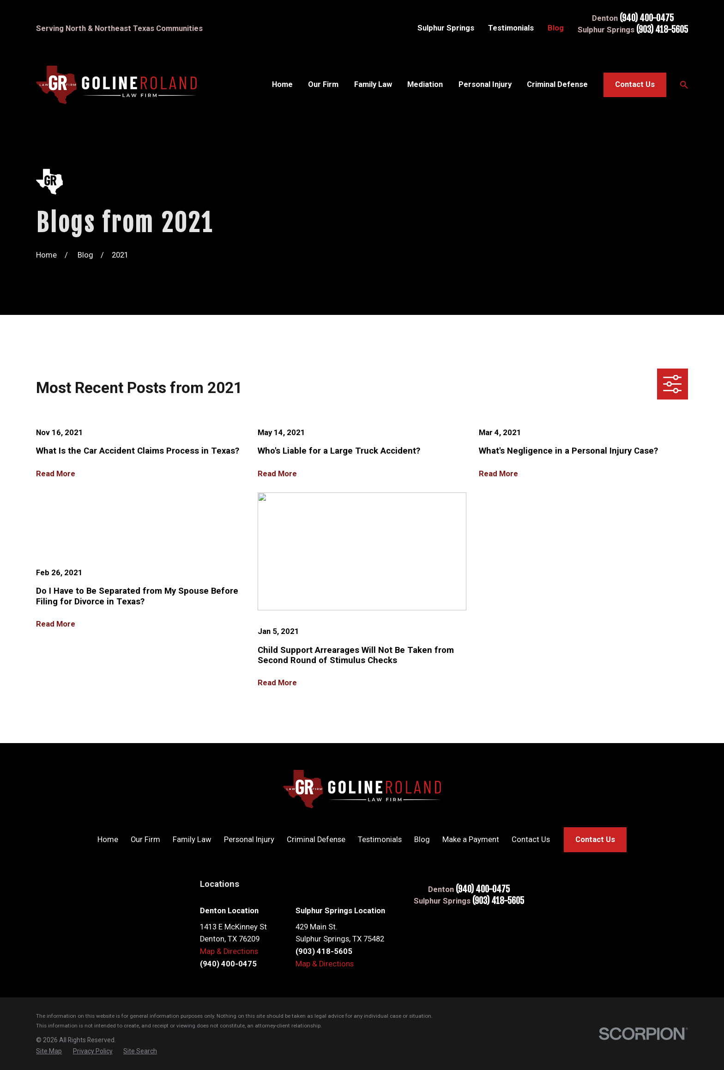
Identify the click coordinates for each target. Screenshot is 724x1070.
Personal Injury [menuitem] (485, 84)
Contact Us (635, 84)
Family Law (192, 839)
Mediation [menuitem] (425, 84)
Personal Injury (249, 839)
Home (107, 839)
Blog (556, 28)
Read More (55, 474)
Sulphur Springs (445, 28)
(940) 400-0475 (647, 18)
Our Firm (145, 839)
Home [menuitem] (282, 84)
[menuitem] (49, 1051)
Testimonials (511, 28)
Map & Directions (229, 951)
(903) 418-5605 (662, 29)
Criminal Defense (316, 839)
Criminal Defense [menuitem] (557, 84)
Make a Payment (470, 839)
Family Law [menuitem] (373, 84)
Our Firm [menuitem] (323, 84)
